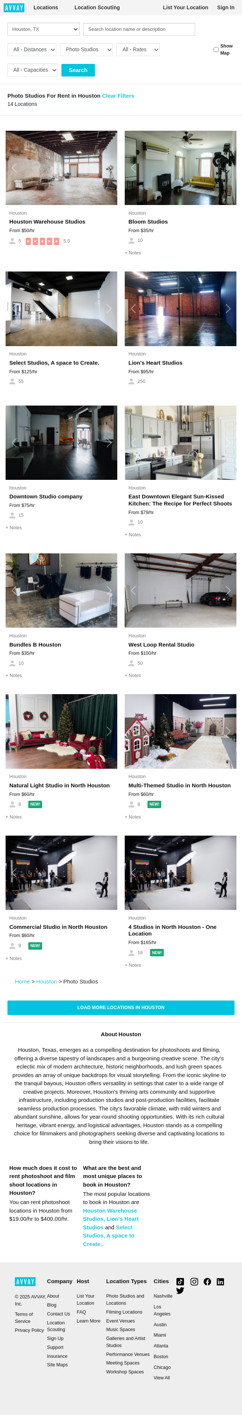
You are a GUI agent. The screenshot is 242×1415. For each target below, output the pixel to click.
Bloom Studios (148, 221)
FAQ (81, 1312)
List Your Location (185, 7)
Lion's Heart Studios (155, 363)
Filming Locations (124, 1312)
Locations (46, 7)
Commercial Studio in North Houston (58, 927)
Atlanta (161, 1346)
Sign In (226, 7)
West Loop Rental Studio (161, 644)
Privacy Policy (29, 1330)
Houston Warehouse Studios (47, 221)
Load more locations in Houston (121, 1007)
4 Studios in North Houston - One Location (172, 930)
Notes (133, 253)
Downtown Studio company (46, 496)
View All (162, 1377)
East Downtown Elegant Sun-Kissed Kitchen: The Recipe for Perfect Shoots (180, 500)
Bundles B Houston (35, 644)
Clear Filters (118, 95)
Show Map (226, 49)
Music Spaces (120, 1329)
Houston (18, 213)
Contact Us (58, 1314)
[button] (14, 168)
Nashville (163, 1296)
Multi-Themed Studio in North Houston (179, 785)
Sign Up (55, 1338)
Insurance (57, 1356)
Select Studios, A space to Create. (54, 363)
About (53, 1296)
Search (78, 70)
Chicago (162, 1367)
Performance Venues (128, 1354)
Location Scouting (97, 7)
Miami (160, 1335)
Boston (161, 1356)
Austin (160, 1324)
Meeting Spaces (123, 1363)
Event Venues (120, 1321)
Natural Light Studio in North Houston (59, 785)
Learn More (89, 1321)
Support (55, 1347)
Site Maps (57, 1364)
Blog (51, 1305)
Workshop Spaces (125, 1372)
